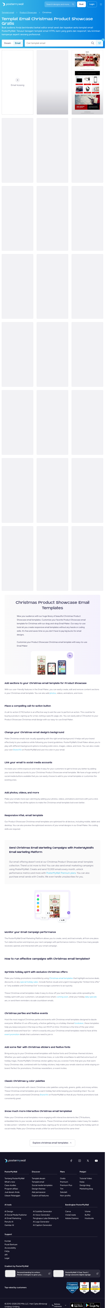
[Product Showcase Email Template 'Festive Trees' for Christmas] (52, 286)
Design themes (38, 1189)
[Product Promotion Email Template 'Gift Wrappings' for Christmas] (17, 150)
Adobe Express (72, 1218)
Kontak (8, 1241)
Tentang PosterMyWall (14, 1178)
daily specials (91, 997)
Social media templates (42, 1185)
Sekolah (63, 1192)
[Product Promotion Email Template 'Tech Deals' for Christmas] (17, 558)
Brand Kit (17, 750)
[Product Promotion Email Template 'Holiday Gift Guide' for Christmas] (52, 558)
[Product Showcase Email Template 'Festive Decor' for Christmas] (52, 82)
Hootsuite (89, 1218)
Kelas (82, 1182)
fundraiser (79, 1023)
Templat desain (38, 1178)
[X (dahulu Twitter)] (88, 1161)
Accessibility (10, 1248)
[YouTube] (96, 1161)
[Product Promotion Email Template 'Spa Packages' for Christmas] (52, 150)
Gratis (62, 1178)
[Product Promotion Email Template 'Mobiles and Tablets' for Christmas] (87, 354)
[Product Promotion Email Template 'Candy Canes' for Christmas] (87, 490)
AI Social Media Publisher (16, 1215)
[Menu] (101, 4)
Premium (64, 1182)
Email (18, 43)
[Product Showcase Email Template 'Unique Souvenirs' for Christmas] (87, 218)
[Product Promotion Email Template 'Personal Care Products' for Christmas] (87, 286)
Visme (87, 1211)
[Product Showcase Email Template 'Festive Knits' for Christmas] (87, 150)
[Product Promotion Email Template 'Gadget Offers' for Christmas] (87, 82)
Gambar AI (9, 1225)
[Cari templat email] (59, 43)
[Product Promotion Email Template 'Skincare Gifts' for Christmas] (17, 286)
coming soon (62, 997)
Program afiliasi (11, 1189)
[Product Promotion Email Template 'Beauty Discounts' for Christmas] (87, 558)
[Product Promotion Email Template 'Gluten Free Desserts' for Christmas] (87, 422)
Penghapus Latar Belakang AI (46, 1218)
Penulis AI (9, 1222)
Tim (61, 1189)
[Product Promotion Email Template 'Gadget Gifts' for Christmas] (52, 218)
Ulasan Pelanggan (12, 1195)
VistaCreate (70, 1215)
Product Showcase (28, 12)
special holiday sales (29, 982)
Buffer (87, 1215)
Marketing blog (86, 1189)
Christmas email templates (61, 978)
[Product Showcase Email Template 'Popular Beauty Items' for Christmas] (52, 354)
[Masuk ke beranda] (11, 4)
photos (53, 693)
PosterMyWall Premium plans (61, 873)
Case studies (10, 1185)
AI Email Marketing (13, 1218)
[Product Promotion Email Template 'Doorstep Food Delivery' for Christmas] (17, 354)
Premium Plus (66, 1185)
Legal (7, 1258)
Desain (7, 43)
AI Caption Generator (42, 1225)
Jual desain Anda (12, 1192)
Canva (68, 1211)
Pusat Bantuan (11, 1244)
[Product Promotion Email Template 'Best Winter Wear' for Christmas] (52, 422)
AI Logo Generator (41, 1222)
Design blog (85, 1185)
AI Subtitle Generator (42, 1211)
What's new (10, 1182)
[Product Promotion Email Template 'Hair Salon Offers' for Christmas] (17, 218)
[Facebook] (71, 1161)
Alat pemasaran (39, 1192)
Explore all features (40, 1195)
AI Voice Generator (41, 1215)
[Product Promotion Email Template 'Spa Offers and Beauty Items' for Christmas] (17, 422)
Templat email (8, 12)
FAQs (7, 1251)
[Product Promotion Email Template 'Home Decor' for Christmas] (17, 490)
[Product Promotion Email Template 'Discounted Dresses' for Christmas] (52, 490)
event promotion (12, 1034)
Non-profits (65, 1195)
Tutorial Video (86, 1178)
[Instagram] (79, 1161)
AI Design (9, 1211)
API (6, 1255)
